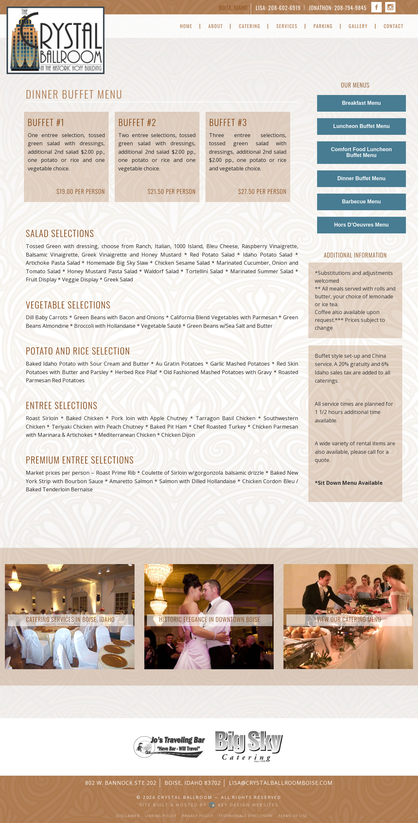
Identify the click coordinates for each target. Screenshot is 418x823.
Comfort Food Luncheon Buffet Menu (361, 152)
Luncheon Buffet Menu (361, 126)
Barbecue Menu (361, 201)
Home (186, 26)
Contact (394, 26)
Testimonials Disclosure (245, 815)
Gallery (358, 26)
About (215, 26)
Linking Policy (160, 815)
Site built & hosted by (209, 805)
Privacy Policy (197, 815)
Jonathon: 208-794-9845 (338, 8)
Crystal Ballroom (185, 797)
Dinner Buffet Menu (361, 178)
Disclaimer (127, 815)
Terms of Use (293, 815)
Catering (250, 26)
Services (286, 26)
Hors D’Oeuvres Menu (361, 225)
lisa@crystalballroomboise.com (281, 782)
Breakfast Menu (361, 103)
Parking (323, 26)
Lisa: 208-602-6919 (278, 8)
